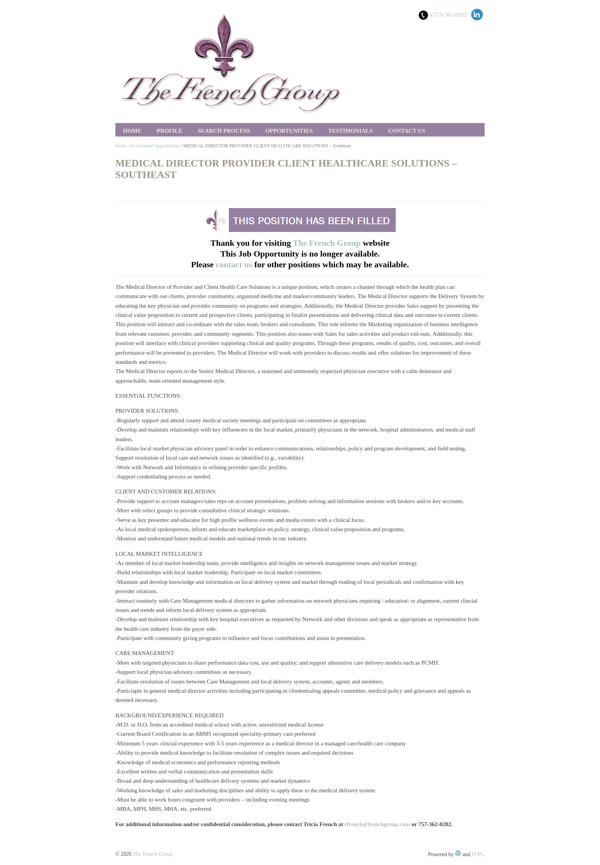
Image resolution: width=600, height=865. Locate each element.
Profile (170, 131)
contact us (235, 264)
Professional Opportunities (155, 145)
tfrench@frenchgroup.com (377, 824)
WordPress (458, 853)
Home (132, 131)
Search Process (224, 131)
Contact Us (406, 131)
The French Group (326, 243)
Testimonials (350, 131)
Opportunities (289, 131)
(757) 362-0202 (449, 15)
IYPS (477, 854)
